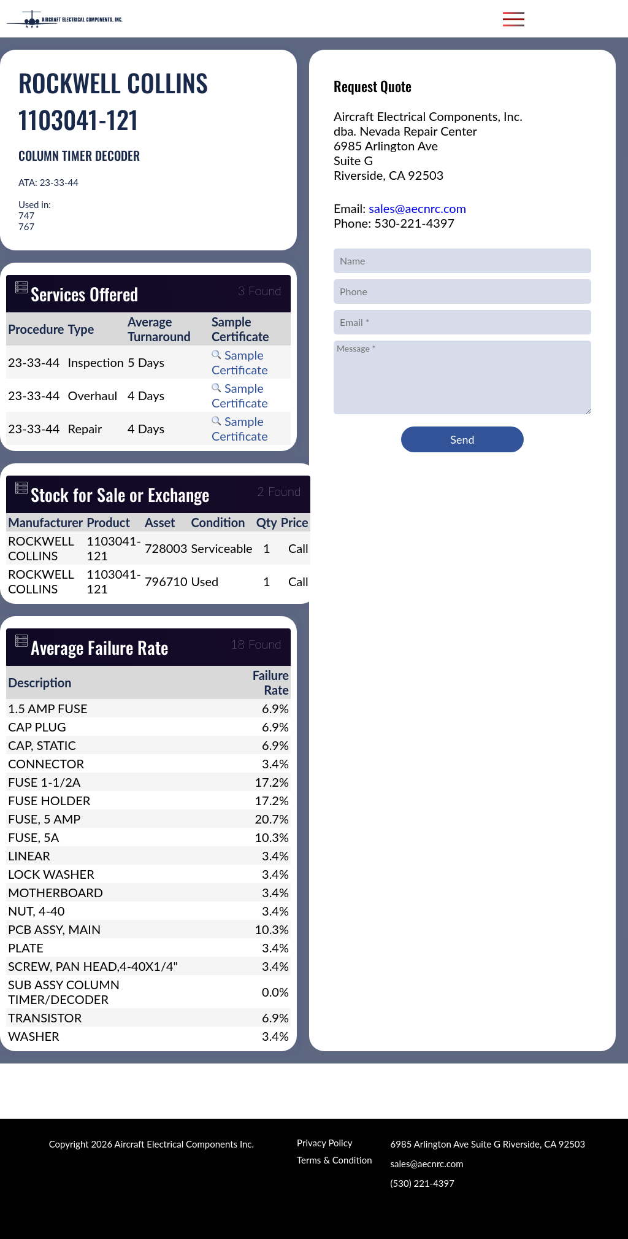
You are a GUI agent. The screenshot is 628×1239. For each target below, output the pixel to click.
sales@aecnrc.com (417, 208)
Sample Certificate (240, 362)
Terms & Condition (334, 1159)
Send (462, 439)
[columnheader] (36, 328)
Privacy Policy (324, 1142)
